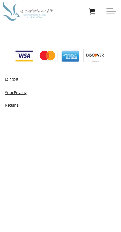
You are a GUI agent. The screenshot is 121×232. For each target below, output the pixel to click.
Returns (12, 105)
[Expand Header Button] (111, 11)
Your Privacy (15, 92)
